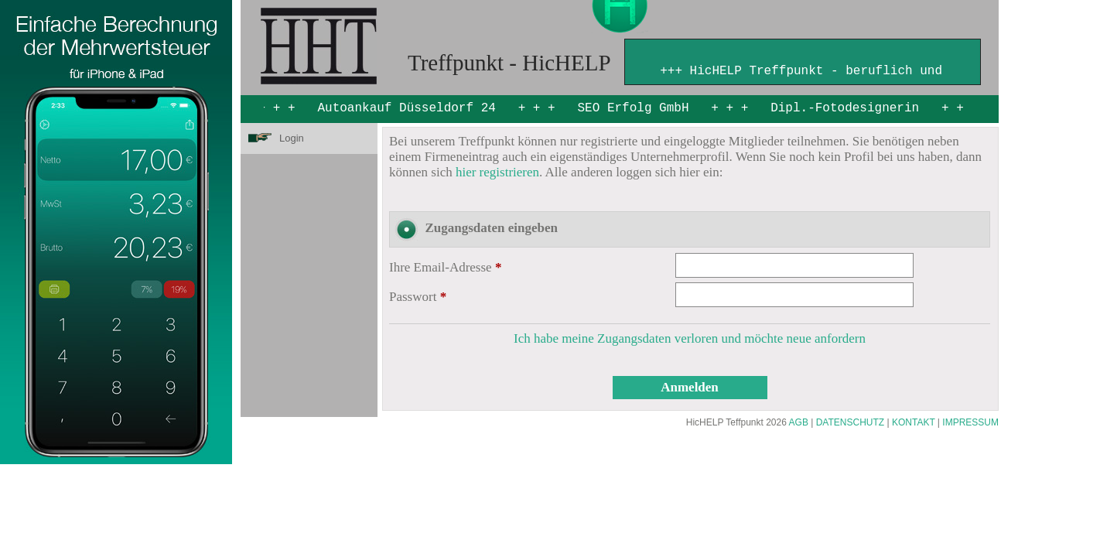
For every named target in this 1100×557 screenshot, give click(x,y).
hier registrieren (497, 172)
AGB (798, 422)
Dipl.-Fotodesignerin (845, 108)
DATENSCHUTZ (850, 422)
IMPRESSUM (970, 422)
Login (291, 138)
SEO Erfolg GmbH (633, 108)
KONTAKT (913, 422)
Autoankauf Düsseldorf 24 (407, 108)
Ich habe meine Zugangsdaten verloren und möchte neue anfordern (690, 338)
